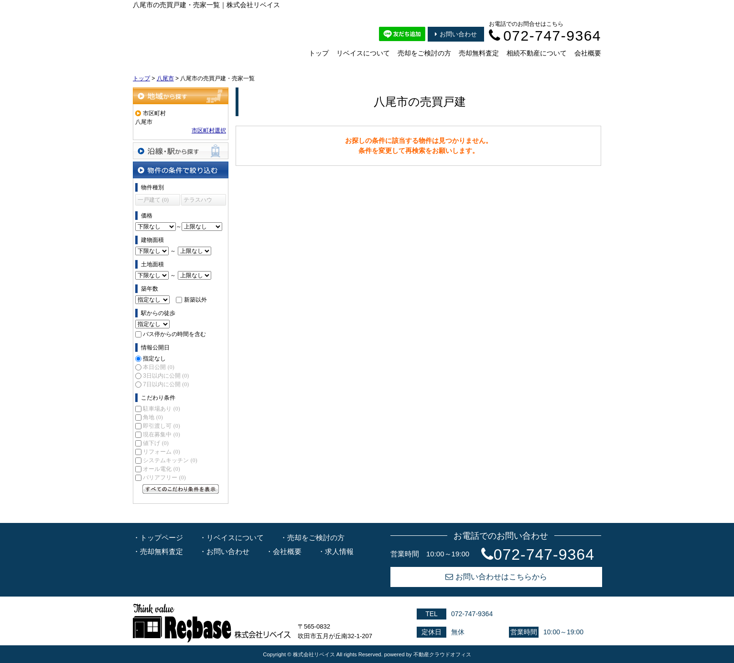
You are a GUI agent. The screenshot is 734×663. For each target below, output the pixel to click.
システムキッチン (170, 460)
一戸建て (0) (153, 199)
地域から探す (180, 95)
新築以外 (195, 299)
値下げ (155, 443)
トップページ (161, 537)
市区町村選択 (209, 130)
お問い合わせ (456, 34)
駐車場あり (161, 408)
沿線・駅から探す (180, 150)
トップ (319, 53)
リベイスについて (363, 53)
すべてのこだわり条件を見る (180, 489)
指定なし (154, 358)
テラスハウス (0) (198, 201)
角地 (152, 417)
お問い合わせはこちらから (496, 577)
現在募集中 (161, 434)
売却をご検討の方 (424, 53)
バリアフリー (164, 477)
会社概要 (587, 53)
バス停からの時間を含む (174, 334)
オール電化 (161, 469)
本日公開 (158, 367)
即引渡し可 (161, 426)
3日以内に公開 (166, 375)
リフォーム (161, 451)
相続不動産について (537, 53)
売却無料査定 (479, 53)
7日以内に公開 (166, 384)
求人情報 (339, 551)
